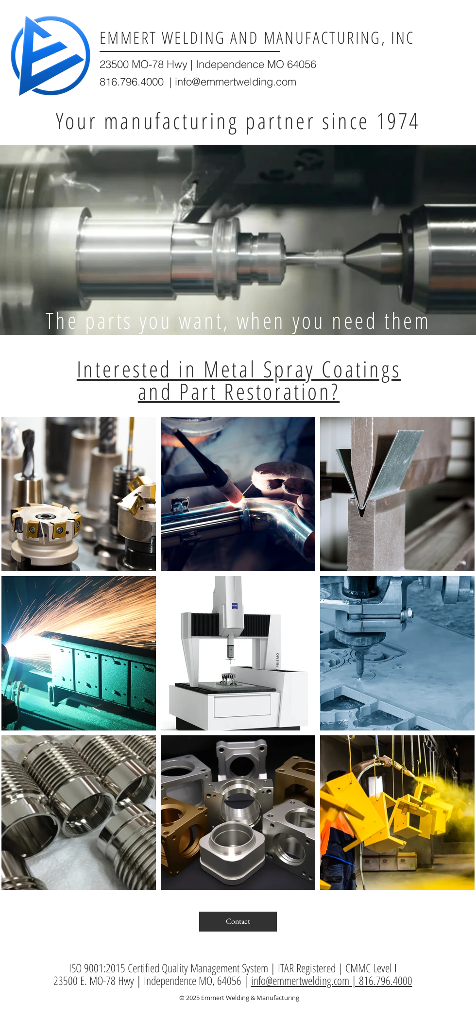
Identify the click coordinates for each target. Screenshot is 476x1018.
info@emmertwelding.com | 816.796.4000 (331, 980)
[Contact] (238, 922)
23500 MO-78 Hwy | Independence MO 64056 (208, 64)
